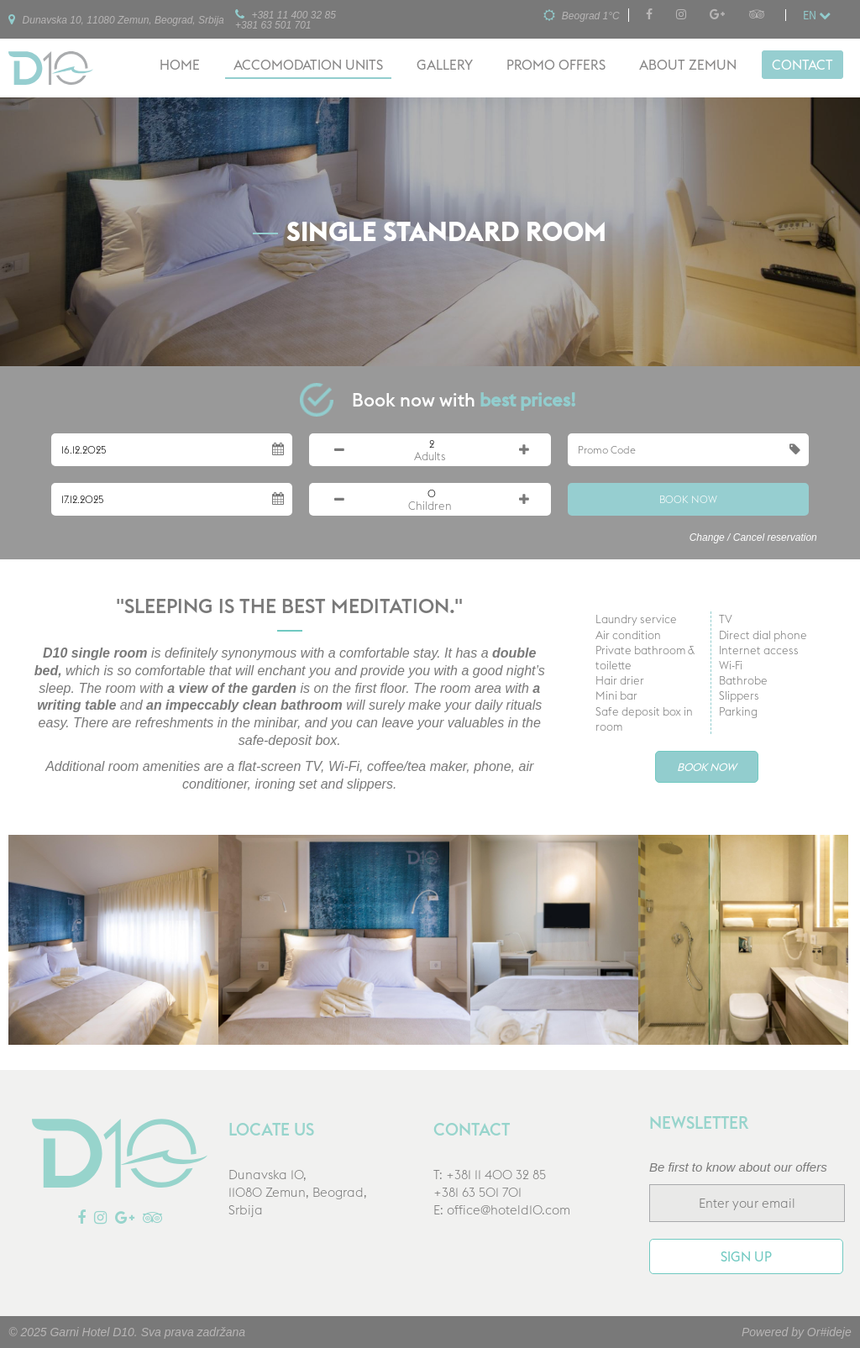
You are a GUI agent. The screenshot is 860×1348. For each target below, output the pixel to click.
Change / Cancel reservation (753, 537)
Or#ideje (829, 1332)
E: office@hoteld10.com (501, 1210)
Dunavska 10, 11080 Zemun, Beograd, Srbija (115, 19)
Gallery (445, 64)
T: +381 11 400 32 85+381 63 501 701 (489, 1183)
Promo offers (556, 64)
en (817, 15)
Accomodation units (308, 64)
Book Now (688, 499)
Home (180, 64)
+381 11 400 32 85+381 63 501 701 (285, 19)
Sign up (746, 1256)
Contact (802, 64)
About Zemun (688, 64)
